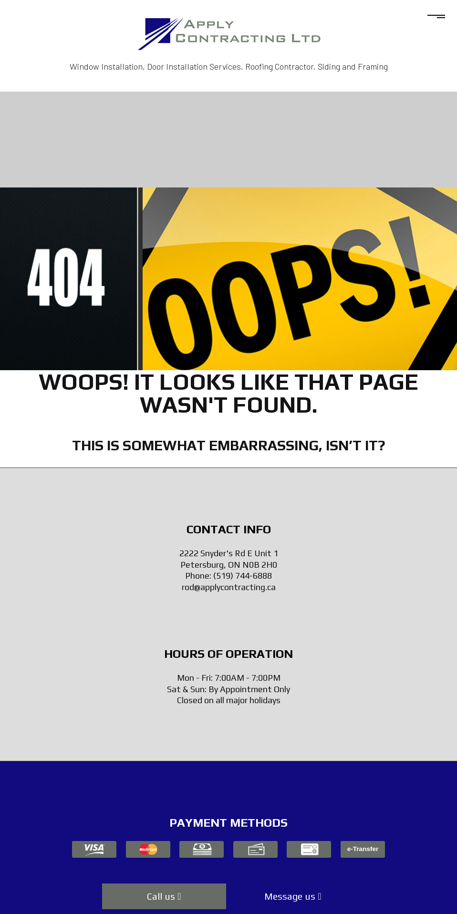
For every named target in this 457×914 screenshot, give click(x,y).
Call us (164, 896)
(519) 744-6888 (242, 576)
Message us (292, 896)
